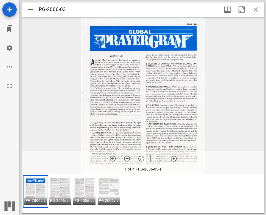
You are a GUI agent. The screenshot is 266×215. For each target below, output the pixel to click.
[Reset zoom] (141, 158)
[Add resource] (9, 9)
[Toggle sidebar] (30, 9)
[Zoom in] (113, 158)
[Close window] (256, 9)
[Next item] (174, 158)
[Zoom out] (127, 158)
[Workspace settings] (9, 48)
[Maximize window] (241, 9)
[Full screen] (9, 86)
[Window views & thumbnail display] (227, 9)
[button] (35, 191)
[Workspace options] (9, 67)
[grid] (143, 193)
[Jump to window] (9, 29)
